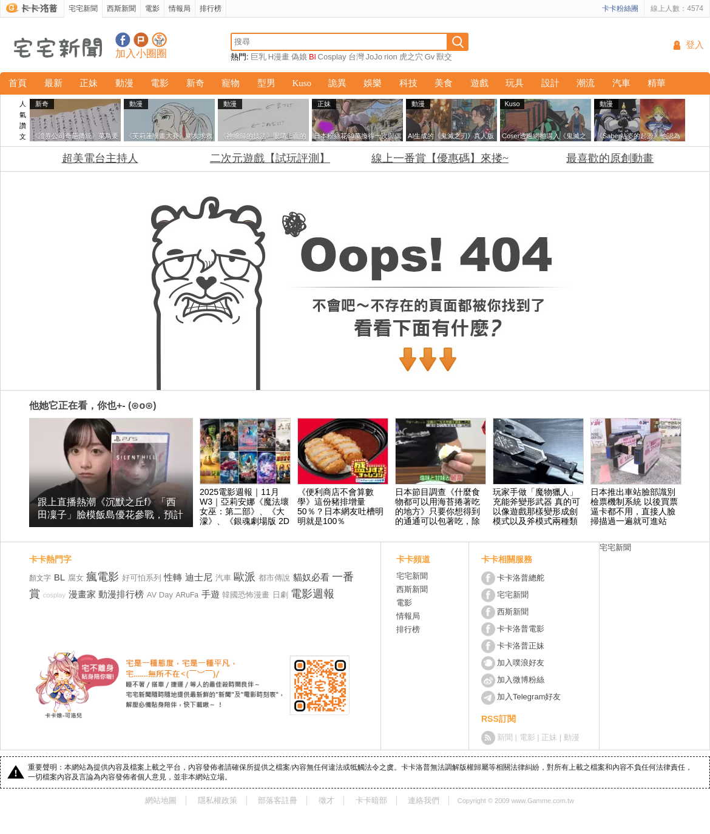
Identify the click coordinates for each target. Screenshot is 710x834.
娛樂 (372, 83)
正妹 (88, 83)
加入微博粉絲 (520, 679)
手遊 (210, 594)
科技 (408, 83)
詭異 (337, 83)
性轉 (173, 577)
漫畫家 (82, 594)
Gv (430, 56)
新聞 (505, 737)
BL (59, 577)
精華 (656, 83)
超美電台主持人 (100, 158)
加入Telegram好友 (529, 696)
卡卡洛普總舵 (520, 577)
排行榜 (210, 8)
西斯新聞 (121, 8)
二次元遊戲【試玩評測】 (270, 158)
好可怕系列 (141, 577)
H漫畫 (278, 56)
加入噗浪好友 (141, 39)
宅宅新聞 (83, 8)
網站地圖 (161, 800)
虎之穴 (411, 56)
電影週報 (312, 594)
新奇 (195, 83)
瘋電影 (102, 577)
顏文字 (40, 578)
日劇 (280, 594)
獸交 (444, 56)
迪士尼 (198, 577)
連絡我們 (423, 800)
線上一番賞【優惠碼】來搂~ (440, 158)
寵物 (230, 83)
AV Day (160, 594)
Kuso (301, 83)
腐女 (76, 577)
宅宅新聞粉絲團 (122, 39)
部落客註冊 (277, 800)
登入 (695, 45)
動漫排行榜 (121, 594)
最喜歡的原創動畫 (610, 158)
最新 (53, 83)
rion (390, 56)
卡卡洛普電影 (520, 628)
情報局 (180, 8)
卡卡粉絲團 (620, 8)
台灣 (356, 56)
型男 (266, 83)
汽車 (621, 83)
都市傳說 (274, 577)
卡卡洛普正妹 (520, 645)
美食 (443, 83)
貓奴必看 (311, 577)
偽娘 (299, 56)
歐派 (244, 577)
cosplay (54, 595)
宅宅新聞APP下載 (159, 39)
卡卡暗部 (371, 800)
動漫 (124, 83)
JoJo (374, 56)
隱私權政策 (217, 800)
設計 (550, 83)
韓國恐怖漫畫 (245, 594)
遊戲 (479, 83)
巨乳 (258, 56)
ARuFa (187, 595)
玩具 (514, 83)
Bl (312, 56)
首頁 (17, 83)
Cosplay (332, 56)
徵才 (326, 800)
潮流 (585, 83)
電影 (152, 8)
